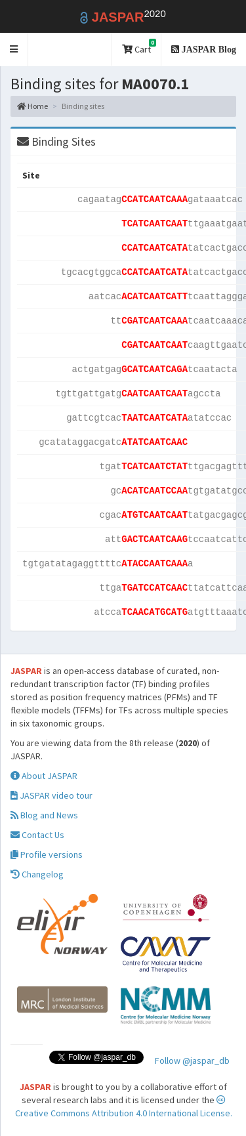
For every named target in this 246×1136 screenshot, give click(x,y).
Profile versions (46, 854)
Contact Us (37, 835)
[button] (14, 49)
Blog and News (44, 815)
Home (32, 106)
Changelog (37, 874)
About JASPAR (43, 776)
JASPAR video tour (51, 795)
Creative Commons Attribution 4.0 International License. (123, 1107)
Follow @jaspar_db (192, 1060)
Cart (139, 47)
